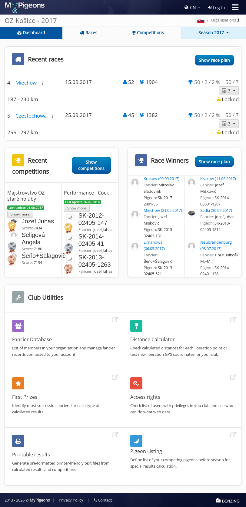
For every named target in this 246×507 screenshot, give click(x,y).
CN (190, 7)
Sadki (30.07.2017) (216, 210)
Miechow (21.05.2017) (163, 210)
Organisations (223, 20)
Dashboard (31, 32)
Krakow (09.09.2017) (161, 178)
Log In (216, 7)
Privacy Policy (71, 500)
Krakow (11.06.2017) (218, 178)
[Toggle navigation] (235, 7)
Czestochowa (31, 115)
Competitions (148, 32)
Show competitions (91, 165)
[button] (42, 83)
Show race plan (214, 60)
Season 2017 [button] (211, 32)
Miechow (26, 82)
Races (88, 32)
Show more (20, 214)
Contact (103, 500)
